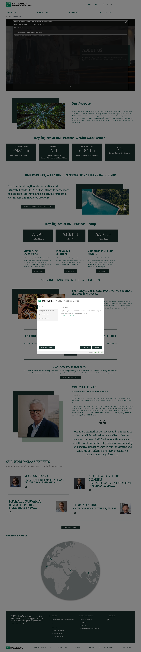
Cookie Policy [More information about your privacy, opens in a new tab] (64, 315)
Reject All (85, 347)
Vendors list (71, 315)
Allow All (97, 347)
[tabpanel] (81, 312)
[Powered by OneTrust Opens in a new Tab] (96, 353)
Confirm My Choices (46, 347)
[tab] (47, 307)
